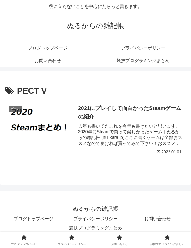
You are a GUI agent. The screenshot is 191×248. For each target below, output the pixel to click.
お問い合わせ (157, 218)
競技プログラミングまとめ (95, 227)
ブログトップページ (33, 218)
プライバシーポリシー (95, 218)
